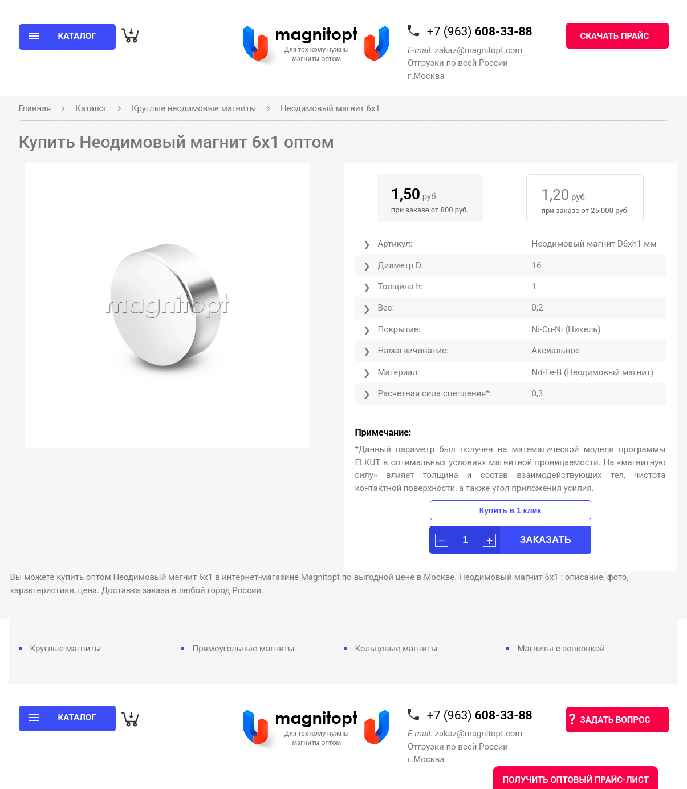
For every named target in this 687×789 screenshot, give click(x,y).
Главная (35, 108)
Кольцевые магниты (396, 648)
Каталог (91, 108)
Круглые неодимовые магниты (194, 108)
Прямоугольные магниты (244, 648)
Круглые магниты (65, 648)
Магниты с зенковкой (561, 648)
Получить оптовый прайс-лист (575, 780)
